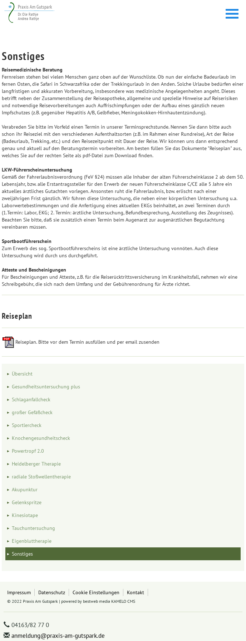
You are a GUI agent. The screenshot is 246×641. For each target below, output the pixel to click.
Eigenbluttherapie (31, 541)
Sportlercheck (26, 425)
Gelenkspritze (26, 502)
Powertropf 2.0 (28, 451)
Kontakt (135, 592)
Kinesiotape (25, 515)
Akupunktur (25, 489)
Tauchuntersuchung (33, 528)
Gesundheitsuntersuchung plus (46, 386)
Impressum (19, 592)
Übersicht (22, 374)
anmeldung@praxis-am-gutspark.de (58, 636)
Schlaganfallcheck (31, 399)
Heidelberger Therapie (36, 464)
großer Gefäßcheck (32, 412)
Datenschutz (51, 592)
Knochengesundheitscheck (41, 438)
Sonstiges (22, 554)
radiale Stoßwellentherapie (41, 476)
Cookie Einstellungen (96, 592)
